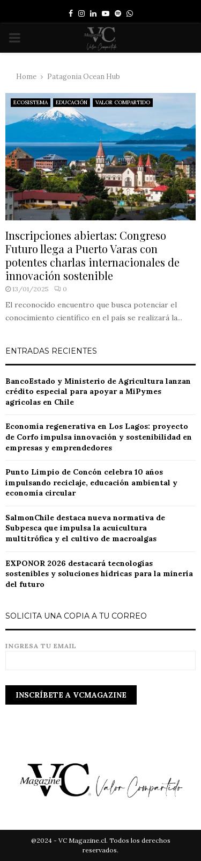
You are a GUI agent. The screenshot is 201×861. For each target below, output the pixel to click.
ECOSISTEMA (30, 102)
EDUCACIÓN (71, 102)
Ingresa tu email (100, 653)
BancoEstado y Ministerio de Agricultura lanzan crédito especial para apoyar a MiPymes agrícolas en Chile (98, 391)
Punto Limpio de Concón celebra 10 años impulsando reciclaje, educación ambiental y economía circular (91, 482)
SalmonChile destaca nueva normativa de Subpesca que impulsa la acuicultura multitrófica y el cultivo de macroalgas (85, 528)
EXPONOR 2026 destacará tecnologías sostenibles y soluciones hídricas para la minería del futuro (99, 573)
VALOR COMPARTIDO (122, 102)
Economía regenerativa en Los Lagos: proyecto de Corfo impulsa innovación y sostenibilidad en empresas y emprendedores (98, 436)
